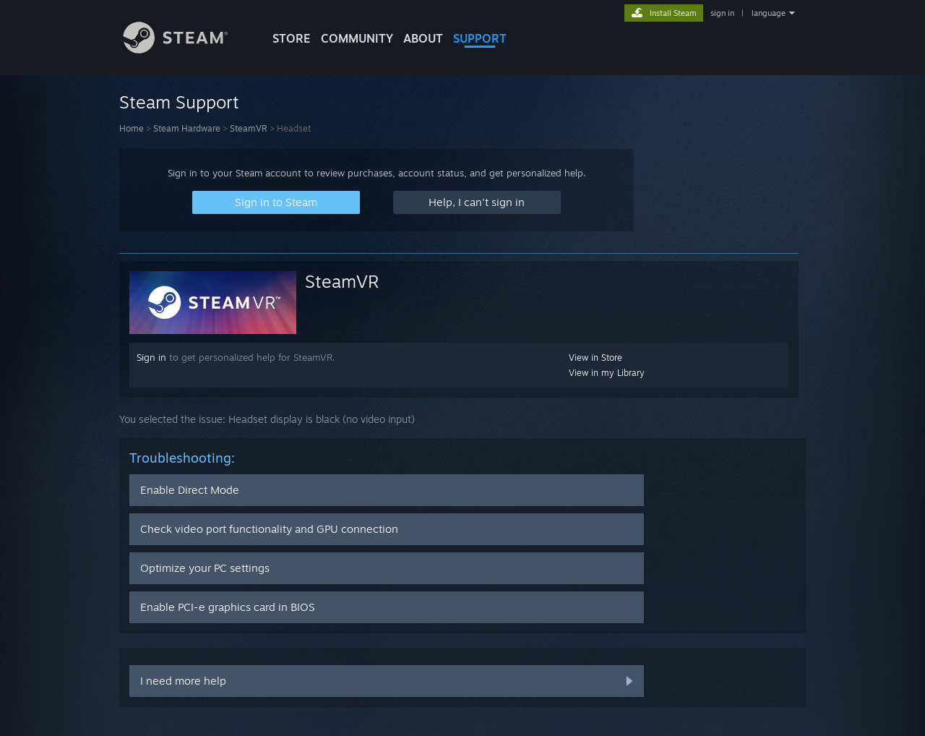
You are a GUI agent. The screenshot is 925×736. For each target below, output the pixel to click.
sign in (722, 13)
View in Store (595, 357)
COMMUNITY (357, 38)
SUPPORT (480, 38)
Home (131, 128)
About (423, 38)
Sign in (151, 357)
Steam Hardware (186, 128)
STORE (291, 38)
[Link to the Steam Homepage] (186, 49)
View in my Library (607, 372)
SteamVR (248, 128)
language (769, 13)
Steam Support (179, 102)
